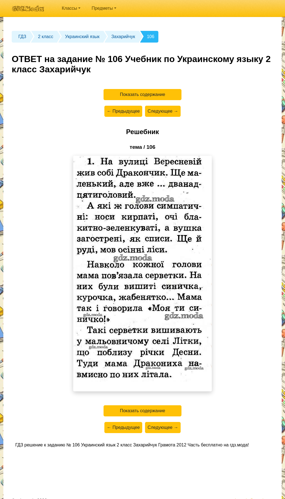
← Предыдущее (123, 111)
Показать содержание (142, 94)
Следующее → (163, 111)
